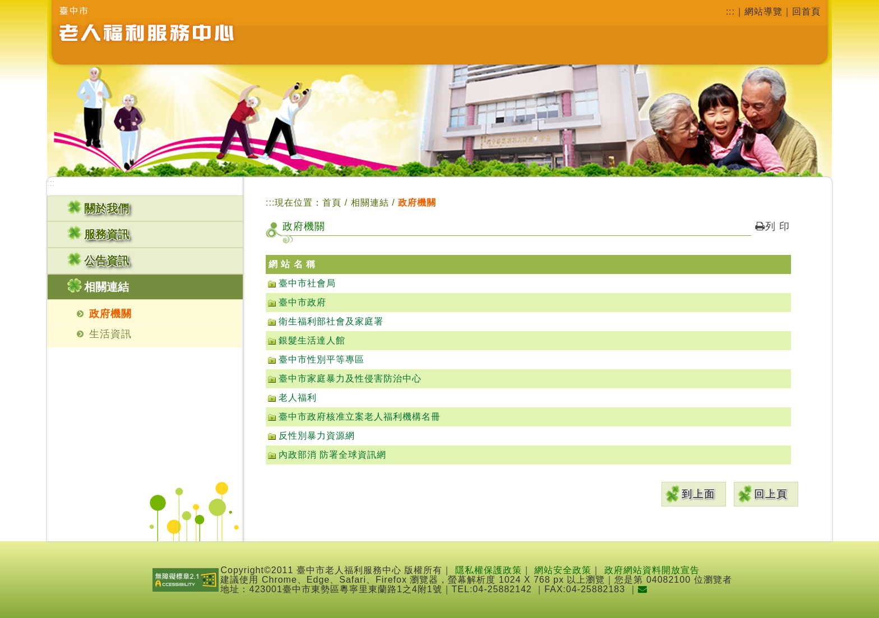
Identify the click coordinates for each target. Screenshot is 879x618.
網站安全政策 (562, 570)
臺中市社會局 (307, 283)
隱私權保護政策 (488, 570)
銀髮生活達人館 (312, 340)
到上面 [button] (698, 494)
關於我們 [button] (106, 208)
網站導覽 (763, 11)
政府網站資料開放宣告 (652, 570)
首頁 (331, 202)
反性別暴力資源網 (317, 435)
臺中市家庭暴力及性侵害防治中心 (350, 378)
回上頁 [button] (771, 494)
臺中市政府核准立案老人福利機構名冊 (360, 416)
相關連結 (371, 202)
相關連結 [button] (106, 287)
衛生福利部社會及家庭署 (331, 321)
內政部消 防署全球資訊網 (332, 454)
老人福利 (298, 397)
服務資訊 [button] (106, 234)
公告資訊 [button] (106, 260)
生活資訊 (110, 334)
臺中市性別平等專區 (321, 359)
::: (730, 11)
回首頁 (806, 11)
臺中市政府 (302, 302)
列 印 (772, 226)
